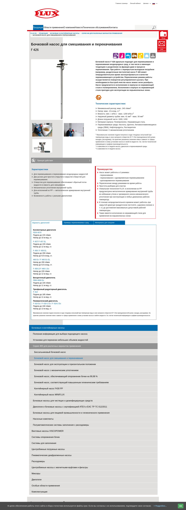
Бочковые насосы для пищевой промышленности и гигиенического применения (71, 413)
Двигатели (36, 479)
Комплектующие (39, 492)
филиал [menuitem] (146, 3)
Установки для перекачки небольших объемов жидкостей (60, 340)
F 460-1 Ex (44, 269)
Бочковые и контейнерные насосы (64, 33)
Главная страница (121, 3)
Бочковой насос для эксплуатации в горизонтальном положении (65, 364)
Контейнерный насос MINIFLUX (49, 395)
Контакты (113, 27)
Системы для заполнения (44, 443)
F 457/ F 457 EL (39, 241)
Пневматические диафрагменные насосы (52, 455)
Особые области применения (46, 486)
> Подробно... (160, 506)
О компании (69, 27)
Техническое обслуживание (96, 27)
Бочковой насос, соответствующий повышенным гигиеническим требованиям (71, 382)
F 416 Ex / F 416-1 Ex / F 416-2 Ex (47, 303)
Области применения (53, 27)
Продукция (38, 27)
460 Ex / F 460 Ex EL (41, 260)
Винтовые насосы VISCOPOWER (48, 431)
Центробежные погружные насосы (48, 449)
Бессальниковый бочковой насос (50, 352)
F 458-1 (36, 269)
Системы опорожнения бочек (46, 437)
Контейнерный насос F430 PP (48, 388)
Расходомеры (38, 461)
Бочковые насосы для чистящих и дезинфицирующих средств (63, 401)
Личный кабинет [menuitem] (135, 3)
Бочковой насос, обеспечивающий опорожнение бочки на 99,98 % (66, 376)
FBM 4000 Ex (38, 280)
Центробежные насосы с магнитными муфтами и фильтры (60, 467)
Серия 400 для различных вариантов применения (102, 33)
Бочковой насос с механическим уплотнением (56, 370)
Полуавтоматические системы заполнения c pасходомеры (61, 425)
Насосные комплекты (43, 419)
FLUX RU (33, 33)
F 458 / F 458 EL (40, 251)
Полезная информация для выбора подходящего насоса (60, 334)
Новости (79, 27)
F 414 (35, 292)
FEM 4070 (37, 232)
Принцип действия (45, 160)
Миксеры (36, 473)
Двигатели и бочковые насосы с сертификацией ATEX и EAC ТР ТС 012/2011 (70, 407)
